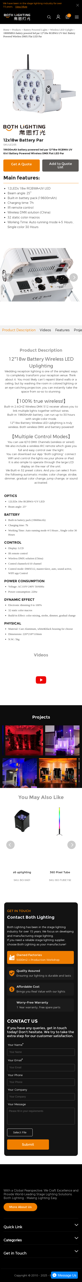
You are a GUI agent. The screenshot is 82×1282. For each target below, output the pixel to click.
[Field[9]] (41, 1067)
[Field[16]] (41, 1082)
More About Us (20, 1207)
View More (21, 6)
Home (6, 29)
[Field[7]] (41, 1052)
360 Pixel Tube (60, 879)
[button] (8, 277)
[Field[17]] (41, 1096)
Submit (28, 1145)
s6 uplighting (22, 879)
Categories (13, 1240)
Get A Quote (21, 164)
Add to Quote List (60, 165)
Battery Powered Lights (35, 29)
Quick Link (13, 1227)
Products (16, 29)
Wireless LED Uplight (61, 29)
